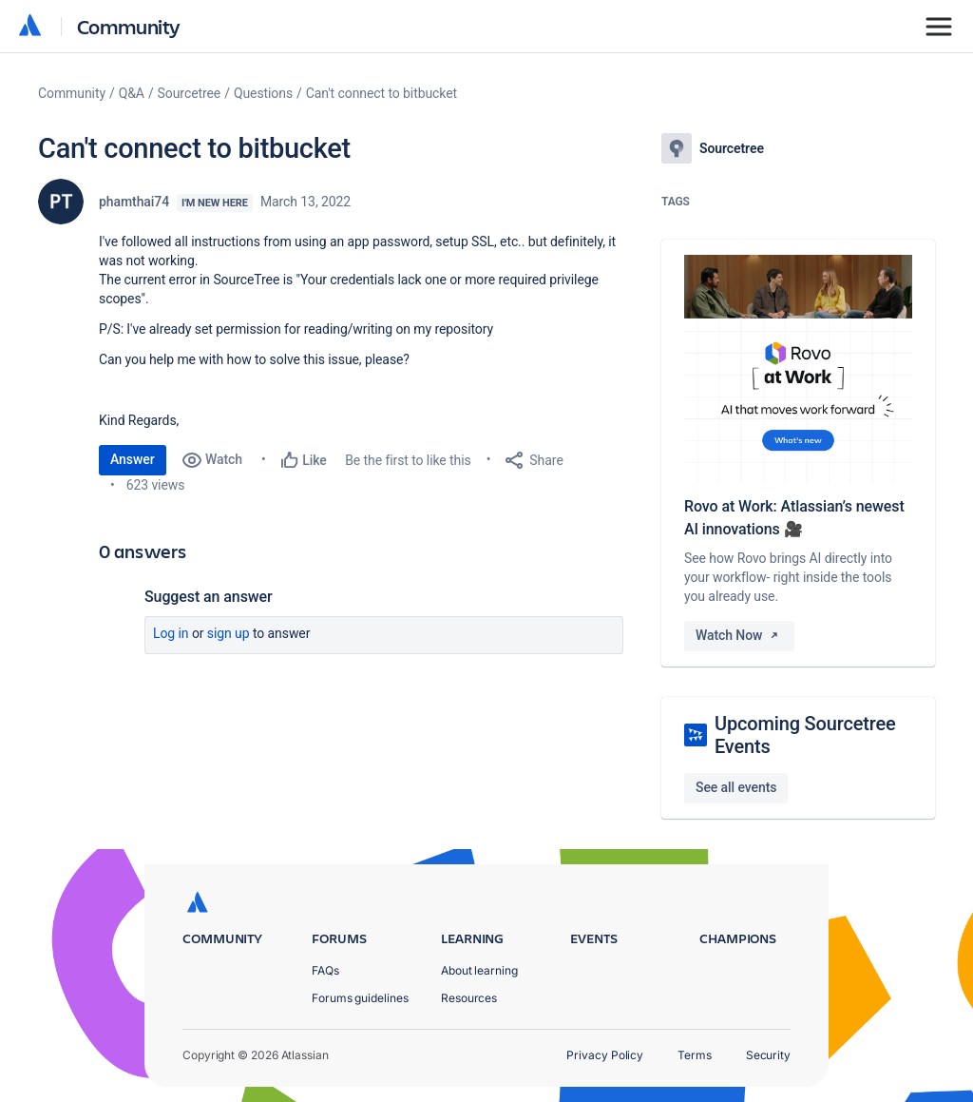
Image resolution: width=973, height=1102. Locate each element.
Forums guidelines (360, 998)
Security (768, 1055)
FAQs (325, 970)
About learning (479, 970)
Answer (132, 459)
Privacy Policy (604, 1055)
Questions (263, 93)
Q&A (131, 93)
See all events (736, 787)
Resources (469, 998)
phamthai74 (134, 201)
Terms (694, 1055)
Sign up (228, 633)
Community (129, 26)
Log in (171, 633)
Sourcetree (189, 93)
